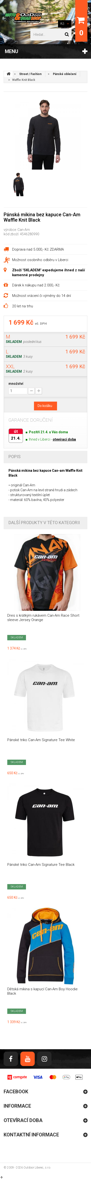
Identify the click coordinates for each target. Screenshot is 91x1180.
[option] (45, 134)
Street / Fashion (30, 74)
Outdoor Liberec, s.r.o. (37, 1167)
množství (15, 384)
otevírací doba (64, 439)
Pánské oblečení (64, 74)
